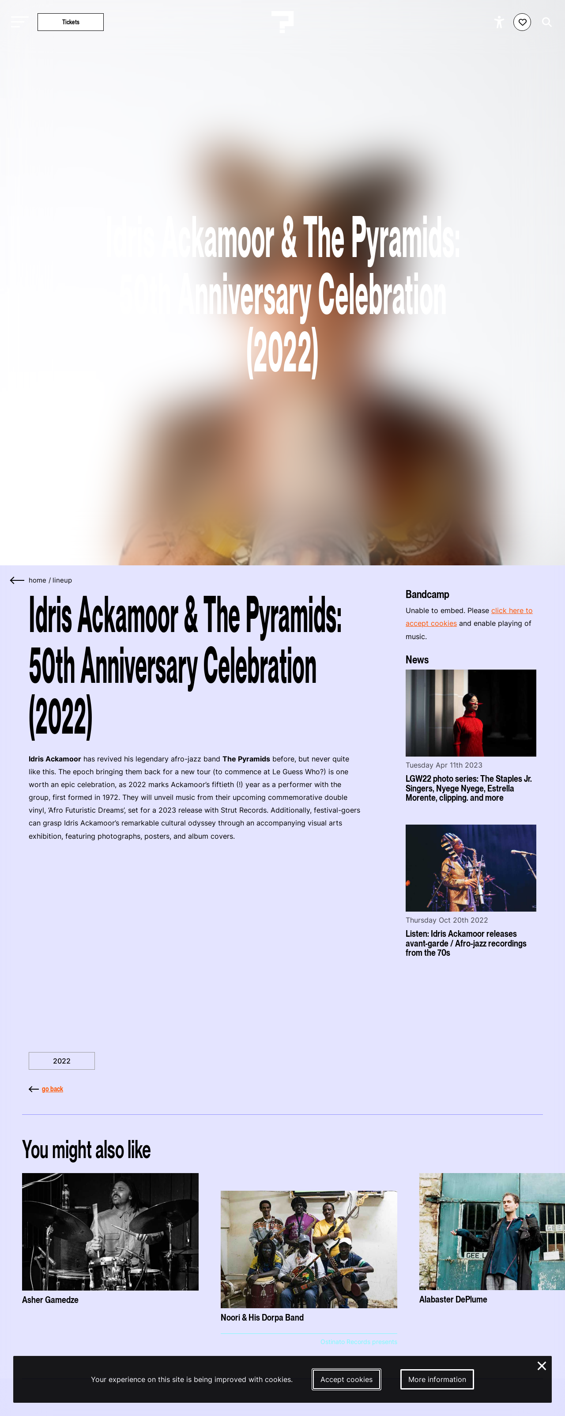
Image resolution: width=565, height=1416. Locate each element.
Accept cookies (346, 1379)
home (37, 580)
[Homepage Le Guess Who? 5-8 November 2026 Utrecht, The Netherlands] (282, 22)
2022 (62, 1060)
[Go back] (17, 580)
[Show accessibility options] (500, 22)
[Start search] (544, 22)
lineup (62, 580)
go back (46, 1088)
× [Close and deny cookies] (542, 1364)
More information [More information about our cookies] (437, 1379)
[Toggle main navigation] (17, 22)
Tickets (70, 22)
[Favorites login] (522, 22)
